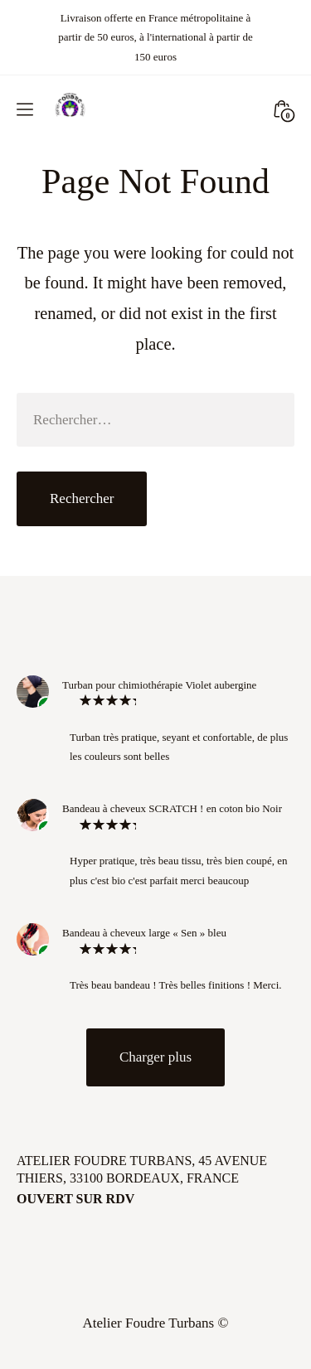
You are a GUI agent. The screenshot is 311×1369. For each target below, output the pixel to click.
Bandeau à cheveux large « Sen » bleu (144, 932)
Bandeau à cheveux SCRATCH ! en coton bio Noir (172, 808)
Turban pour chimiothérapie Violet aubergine (159, 685)
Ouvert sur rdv (75, 1199)
